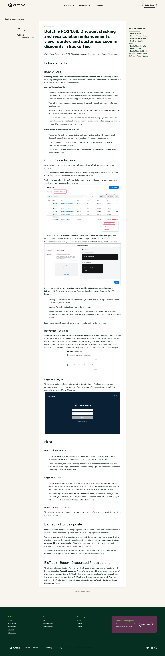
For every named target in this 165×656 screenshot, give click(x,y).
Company (99, 5)
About (79, 620)
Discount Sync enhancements (139, 36)
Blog (44, 620)
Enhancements (134, 31)
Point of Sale (12, 623)
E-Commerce (12, 626)
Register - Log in (136, 41)
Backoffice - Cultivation (139, 51)
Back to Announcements (13, 19)
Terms (27, 648)
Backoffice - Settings (138, 38)
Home (10, 620)
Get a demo (149, 5)
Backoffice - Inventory (138, 46)
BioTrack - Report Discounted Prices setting (138, 56)
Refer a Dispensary (48, 623)
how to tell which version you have (91, 323)
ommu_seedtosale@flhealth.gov (92, 553)
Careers (79, 623)
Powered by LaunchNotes (82, 591)
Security (59, 648)
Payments (11, 629)
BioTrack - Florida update (138, 53)
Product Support (48, 626)
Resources (83, 5)
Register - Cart (136, 33)
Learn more (49, 323)
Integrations (12, 633)
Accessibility (47, 648)
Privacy (36, 648)
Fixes (131, 43)
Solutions (67, 5)
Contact (79, 626)
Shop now (145, 624)
